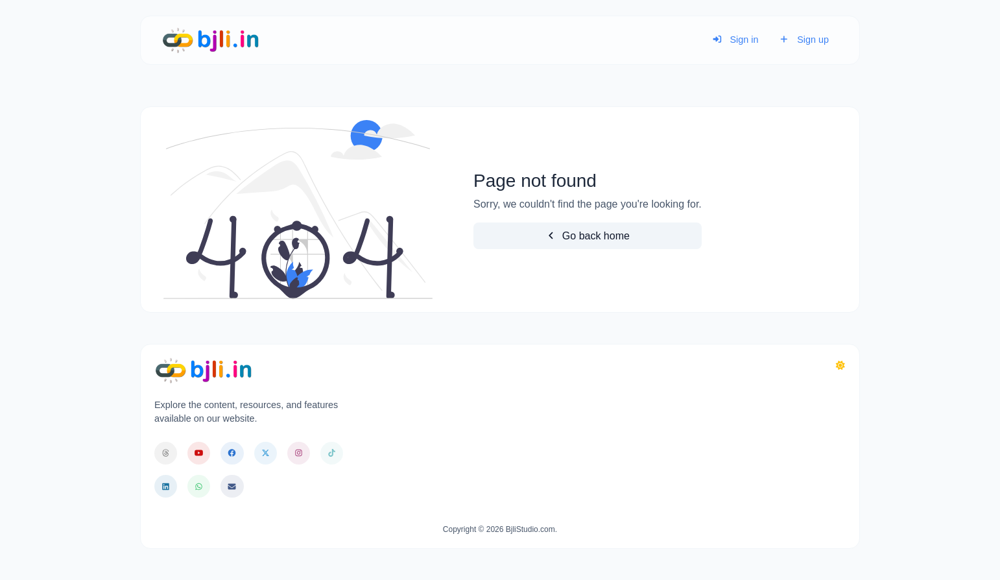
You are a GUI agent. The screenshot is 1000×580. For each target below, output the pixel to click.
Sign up (804, 39)
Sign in (735, 39)
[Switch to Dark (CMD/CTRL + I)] (840, 365)
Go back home (587, 235)
